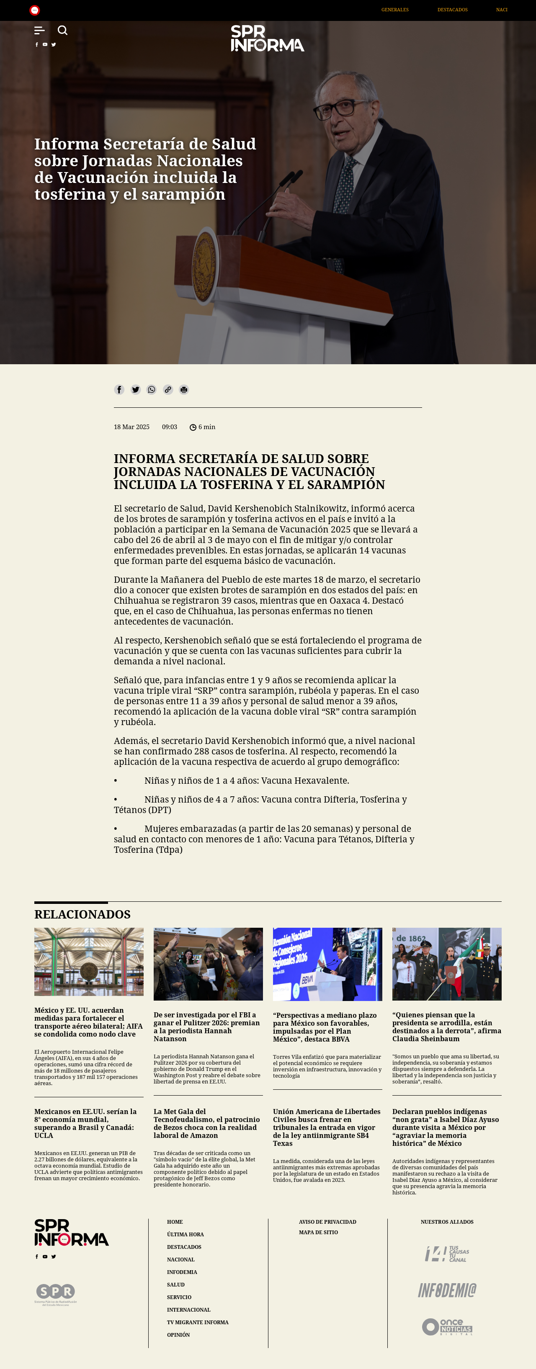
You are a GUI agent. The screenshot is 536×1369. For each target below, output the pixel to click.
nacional (181, 1259)
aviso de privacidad (327, 1222)
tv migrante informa (198, 1322)
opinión (178, 1334)
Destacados (463, 9)
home (175, 1221)
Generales (406, 9)
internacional (189, 1309)
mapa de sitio (318, 1232)
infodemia (182, 1272)
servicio (179, 1297)
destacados (184, 1247)
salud (176, 1284)
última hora (185, 1234)
